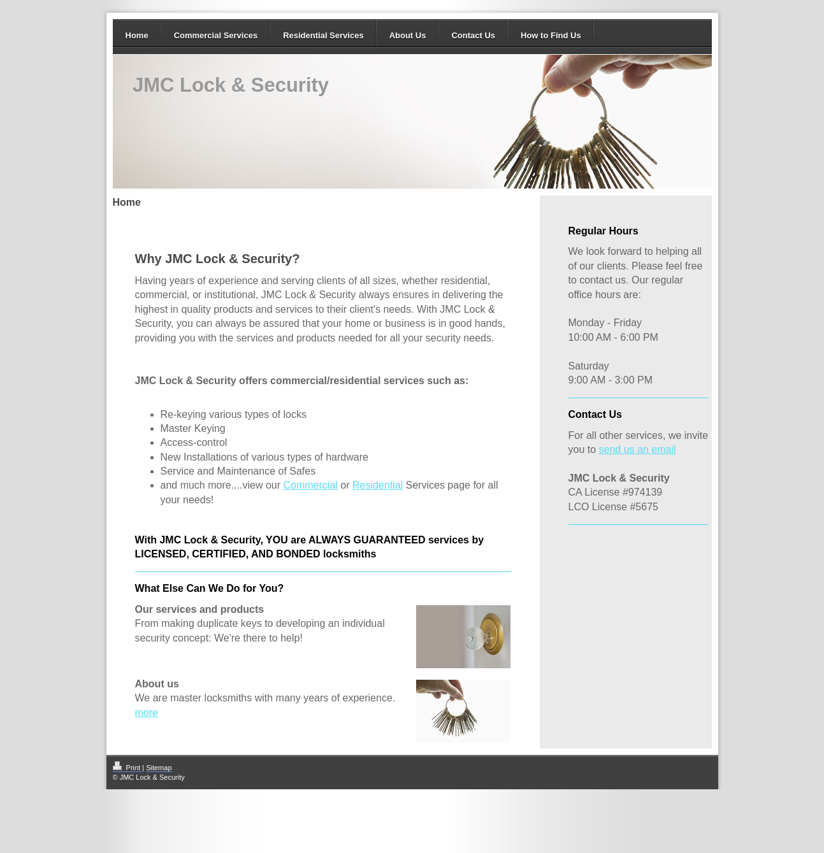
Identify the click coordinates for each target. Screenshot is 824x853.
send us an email (637, 449)
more (146, 712)
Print (128, 767)
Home (137, 35)
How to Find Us (551, 35)
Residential (377, 485)
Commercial (310, 485)
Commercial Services (216, 35)
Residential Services (323, 35)
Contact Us (473, 35)
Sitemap (158, 767)
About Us (407, 35)
